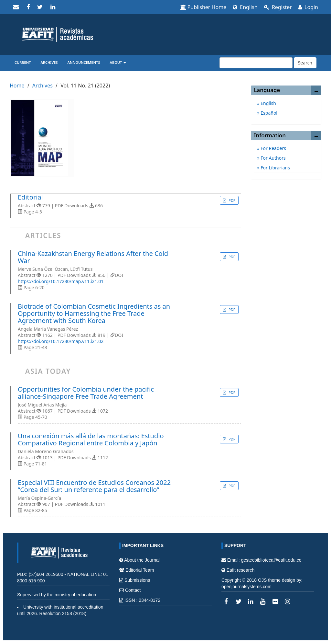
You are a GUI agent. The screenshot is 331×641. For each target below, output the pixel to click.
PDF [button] (231, 200)
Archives (49, 62)
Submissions (137, 580)
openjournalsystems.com (246, 586)
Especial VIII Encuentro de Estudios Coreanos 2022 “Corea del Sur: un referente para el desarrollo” (94, 486)
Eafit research (240, 570)
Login (308, 7)
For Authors (273, 158)
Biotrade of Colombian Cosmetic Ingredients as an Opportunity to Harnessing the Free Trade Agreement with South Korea (94, 313)
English (245, 7)
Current (23, 62)
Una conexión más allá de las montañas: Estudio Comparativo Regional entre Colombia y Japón (91, 439)
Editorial (30, 197)
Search (305, 63)
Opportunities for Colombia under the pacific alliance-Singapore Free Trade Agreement (86, 393)
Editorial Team (139, 570)
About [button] (118, 62)
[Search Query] (256, 62)
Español (268, 113)
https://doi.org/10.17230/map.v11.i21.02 (60, 341)
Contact (133, 590)
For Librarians (275, 168)
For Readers (273, 148)
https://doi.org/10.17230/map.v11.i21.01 (60, 281)
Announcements (84, 62)
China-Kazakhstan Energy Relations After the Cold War (93, 257)
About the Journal (142, 560)
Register (278, 7)
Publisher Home (203, 7)
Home (17, 85)
